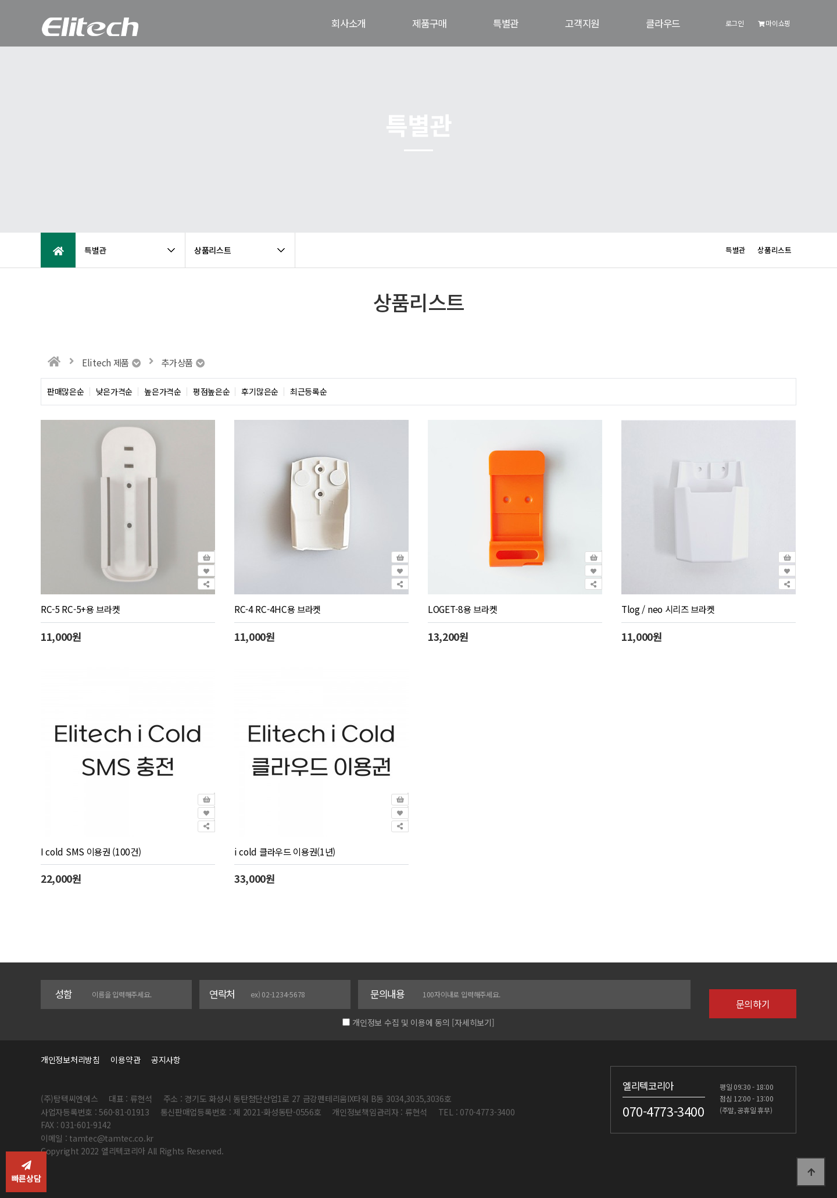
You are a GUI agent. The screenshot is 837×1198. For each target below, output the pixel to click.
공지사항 (166, 1059)
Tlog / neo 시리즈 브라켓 (667, 608)
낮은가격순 (114, 391)
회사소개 (348, 23)
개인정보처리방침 (70, 1059)
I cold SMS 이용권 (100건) (91, 850)
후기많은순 (259, 391)
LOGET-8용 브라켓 (462, 608)
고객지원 (582, 23)
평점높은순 (211, 391)
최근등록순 (308, 391)
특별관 (505, 23)
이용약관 (125, 1059)
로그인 (734, 23)
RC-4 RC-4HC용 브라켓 (277, 608)
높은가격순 (162, 391)
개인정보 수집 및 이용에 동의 (401, 1022)
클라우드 (663, 23)
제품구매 (429, 23)
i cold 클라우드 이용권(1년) (284, 850)
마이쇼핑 (774, 23)
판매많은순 (65, 391)
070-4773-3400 (663, 1111)
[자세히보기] (473, 1022)
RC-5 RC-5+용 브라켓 (80, 608)
